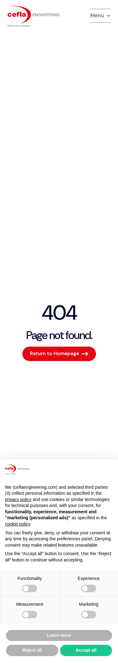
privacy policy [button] (18, 499)
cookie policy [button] (17, 523)
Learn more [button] (59, 635)
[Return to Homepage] (59, 354)
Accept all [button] (86, 650)
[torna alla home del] (33, 16)
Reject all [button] (32, 650)
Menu (100, 15)
